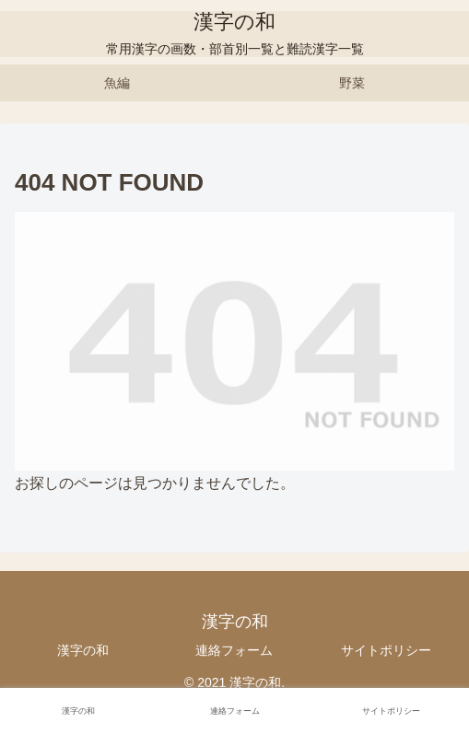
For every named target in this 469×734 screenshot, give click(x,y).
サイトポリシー (386, 650)
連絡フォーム (234, 650)
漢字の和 (83, 650)
